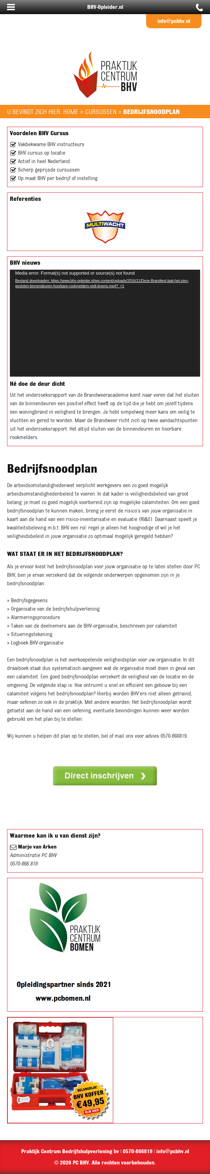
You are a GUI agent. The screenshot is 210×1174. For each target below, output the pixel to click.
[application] (105, 323)
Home (70, 111)
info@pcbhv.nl (173, 21)
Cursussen (100, 111)
